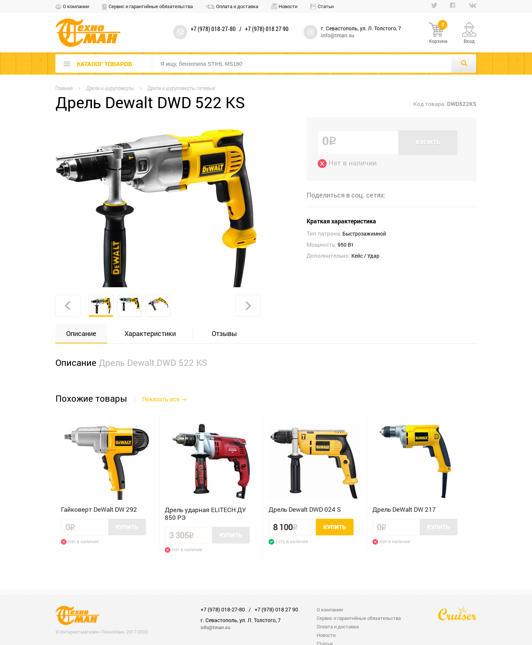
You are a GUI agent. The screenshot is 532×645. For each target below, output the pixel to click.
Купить (428, 142)
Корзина (438, 33)
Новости (288, 6)
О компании (76, 6)
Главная (64, 88)
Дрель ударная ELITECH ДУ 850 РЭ (205, 513)
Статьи (326, 6)
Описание (81, 333)
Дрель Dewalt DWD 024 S (305, 509)
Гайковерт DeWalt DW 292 (99, 509)
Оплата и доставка (237, 6)
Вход (469, 41)
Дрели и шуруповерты (110, 88)
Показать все (161, 399)
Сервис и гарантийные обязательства (151, 6)
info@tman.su (337, 35)
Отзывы (224, 333)
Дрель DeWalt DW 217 (404, 509)
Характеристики (150, 333)
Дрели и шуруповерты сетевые (181, 88)
